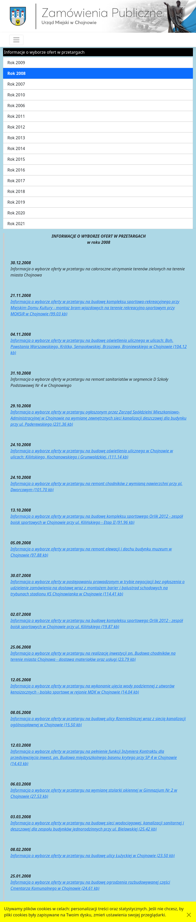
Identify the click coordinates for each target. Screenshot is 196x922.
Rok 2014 (16, 148)
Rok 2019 (16, 202)
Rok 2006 (16, 105)
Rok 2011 (16, 116)
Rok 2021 (16, 223)
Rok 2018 (16, 191)
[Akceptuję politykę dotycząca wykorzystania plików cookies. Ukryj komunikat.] (189, 915)
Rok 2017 (16, 180)
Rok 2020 (16, 213)
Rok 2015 (16, 159)
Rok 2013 (16, 138)
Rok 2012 (16, 127)
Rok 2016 (16, 170)
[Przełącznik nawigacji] (16, 40)
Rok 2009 (16, 62)
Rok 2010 (16, 95)
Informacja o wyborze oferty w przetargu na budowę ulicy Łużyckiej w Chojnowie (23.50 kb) (92, 855)
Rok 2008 (16, 73)
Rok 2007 (16, 84)
